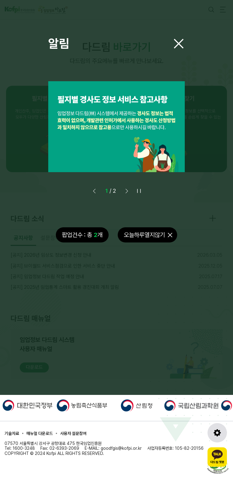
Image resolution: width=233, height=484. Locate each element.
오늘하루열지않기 (144, 235)
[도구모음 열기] (217, 432)
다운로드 (34, 367)
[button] (127, 191)
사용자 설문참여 (73, 433)
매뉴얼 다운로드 (39, 433)
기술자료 (12, 433)
